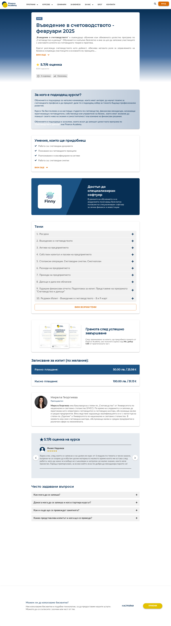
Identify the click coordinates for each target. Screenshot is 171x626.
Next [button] (135, 458)
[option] (85, 457)
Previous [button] (36, 458)
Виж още (42, 55)
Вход (163, 4)
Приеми (152, 606)
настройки (127, 606)
